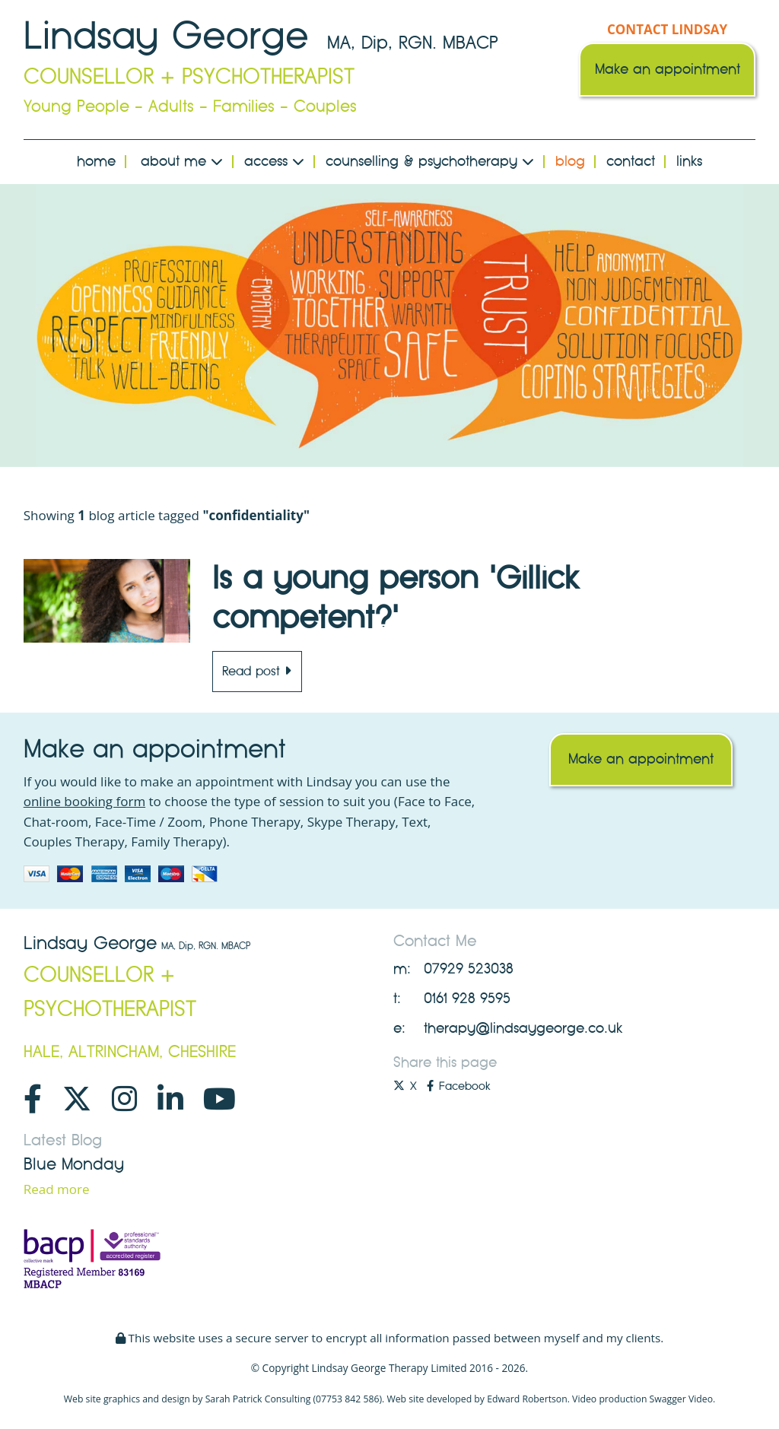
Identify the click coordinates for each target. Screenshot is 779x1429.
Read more (57, 1189)
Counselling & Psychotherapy (430, 161)
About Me (182, 161)
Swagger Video (681, 1398)
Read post (256, 671)
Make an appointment (667, 69)
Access (274, 161)
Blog (570, 161)
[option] (390, 325)
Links (689, 161)
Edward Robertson (527, 1398)
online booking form (84, 801)
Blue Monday (74, 1164)
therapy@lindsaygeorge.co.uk (523, 1028)
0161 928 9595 (467, 998)
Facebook (458, 1086)
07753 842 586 (347, 1398)
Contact (630, 161)
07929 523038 (469, 969)
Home (96, 161)
